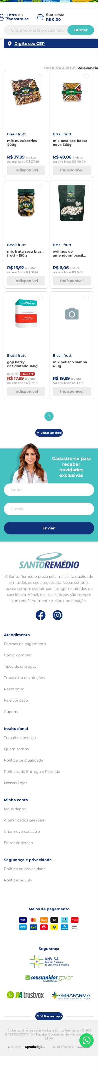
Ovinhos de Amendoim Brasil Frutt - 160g (68, 253)
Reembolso (14, 689)
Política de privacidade (24, 868)
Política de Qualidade (23, 760)
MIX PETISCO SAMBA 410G (70, 364)
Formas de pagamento (25, 643)
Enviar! (49, 528)
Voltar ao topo (49, 433)
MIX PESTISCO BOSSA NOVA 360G (70, 143)
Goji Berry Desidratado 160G (22, 364)
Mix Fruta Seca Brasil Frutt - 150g (25, 253)
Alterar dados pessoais (24, 820)
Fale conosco (16, 700)
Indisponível (26, 170)
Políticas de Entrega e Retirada (32, 771)
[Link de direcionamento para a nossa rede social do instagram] (58, 615)
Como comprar (18, 655)
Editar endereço (18, 842)
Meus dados (15, 808)
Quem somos (16, 749)
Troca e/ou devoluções (24, 677)
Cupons (11, 711)
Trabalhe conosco (20, 737)
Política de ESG (18, 880)
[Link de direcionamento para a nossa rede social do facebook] (41, 615)
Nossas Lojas (15, 782)
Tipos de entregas (20, 666)
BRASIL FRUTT (16, 134)
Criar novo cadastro (22, 831)
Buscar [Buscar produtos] (81, 31)
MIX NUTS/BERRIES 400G (22, 143)
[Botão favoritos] (40, 76)
